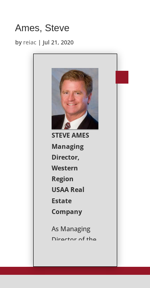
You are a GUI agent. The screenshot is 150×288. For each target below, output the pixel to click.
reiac (29, 42)
